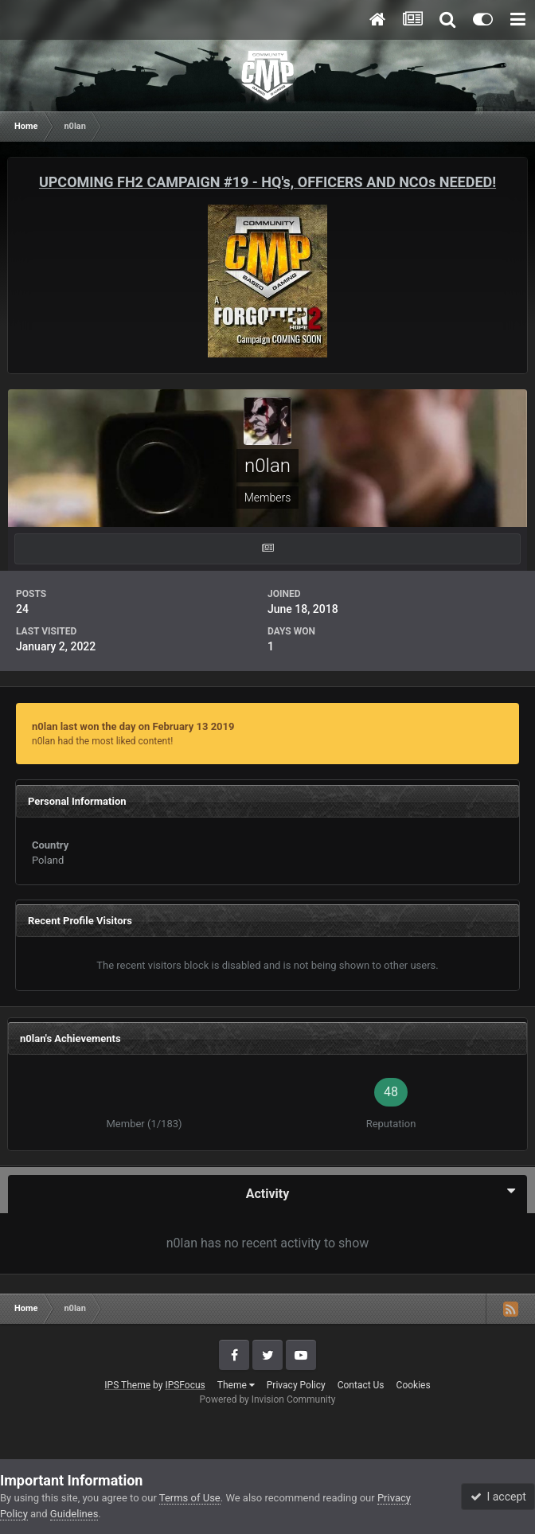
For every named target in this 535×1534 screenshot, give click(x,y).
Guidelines (74, 1514)
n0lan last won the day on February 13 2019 (133, 726)
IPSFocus (185, 1385)
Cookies (413, 1385)
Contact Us (361, 1385)
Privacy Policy (296, 1385)
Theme (236, 1385)
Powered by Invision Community (268, 1399)
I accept (498, 1496)
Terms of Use (190, 1498)
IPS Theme (127, 1385)
